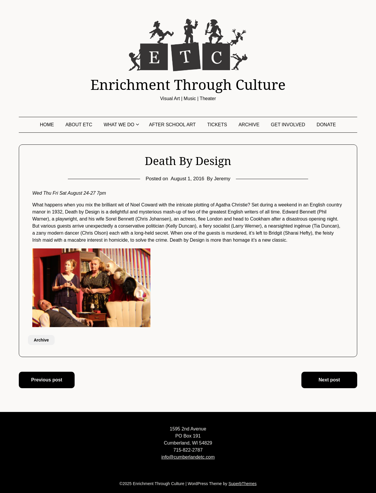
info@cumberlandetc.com (188, 457)
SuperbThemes (243, 483)
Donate (326, 124)
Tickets (217, 124)
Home (47, 124)
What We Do (119, 124)
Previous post (46, 379)
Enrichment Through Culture (188, 84)
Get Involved (288, 124)
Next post (329, 379)
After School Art (172, 124)
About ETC (79, 124)
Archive (249, 124)
